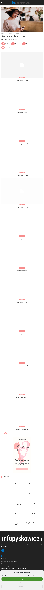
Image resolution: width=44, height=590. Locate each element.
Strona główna (4, 33)
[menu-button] (1, 2)
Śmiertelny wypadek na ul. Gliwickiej (24, 493)
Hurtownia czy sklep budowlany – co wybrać (26, 484)
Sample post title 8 (22, 334)
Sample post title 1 (22, 112)
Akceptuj (22, 579)
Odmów (22, 582)
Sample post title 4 (22, 207)
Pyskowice (21, 77)
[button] (42, 2)
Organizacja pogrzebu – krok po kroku (25, 513)
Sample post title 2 (22, 144)
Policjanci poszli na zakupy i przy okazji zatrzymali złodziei (28, 523)
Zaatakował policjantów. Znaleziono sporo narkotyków (26, 503)
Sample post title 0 (22, 80)
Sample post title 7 (22, 302)
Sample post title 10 (22, 397)
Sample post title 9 (22, 366)
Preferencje (22, 586)
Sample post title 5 (22, 239)
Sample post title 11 (22, 429)
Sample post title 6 (22, 270)
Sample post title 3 (22, 175)
